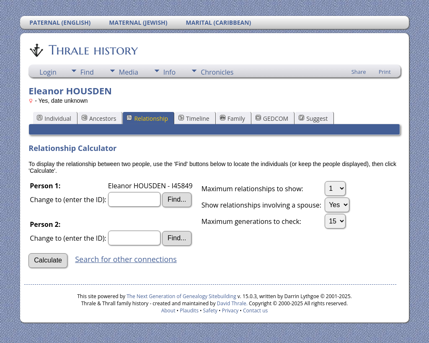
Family (232, 118)
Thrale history (92, 50)
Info (169, 72)
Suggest (313, 118)
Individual (54, 118)
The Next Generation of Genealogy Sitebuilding (181, 296)
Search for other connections (126, 259)
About (168, 310)
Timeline (193, 118)
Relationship (147, 118)
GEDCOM (272, 118)
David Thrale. (231, 303)
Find (87, 72)
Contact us (255, 310)
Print (385, 71)
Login (48, 72)
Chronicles (217, 72)
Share (358, 71)
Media (128, 72)
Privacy (230, 310)
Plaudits (189, 310)
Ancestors (99, 118)
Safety (210, 310)
